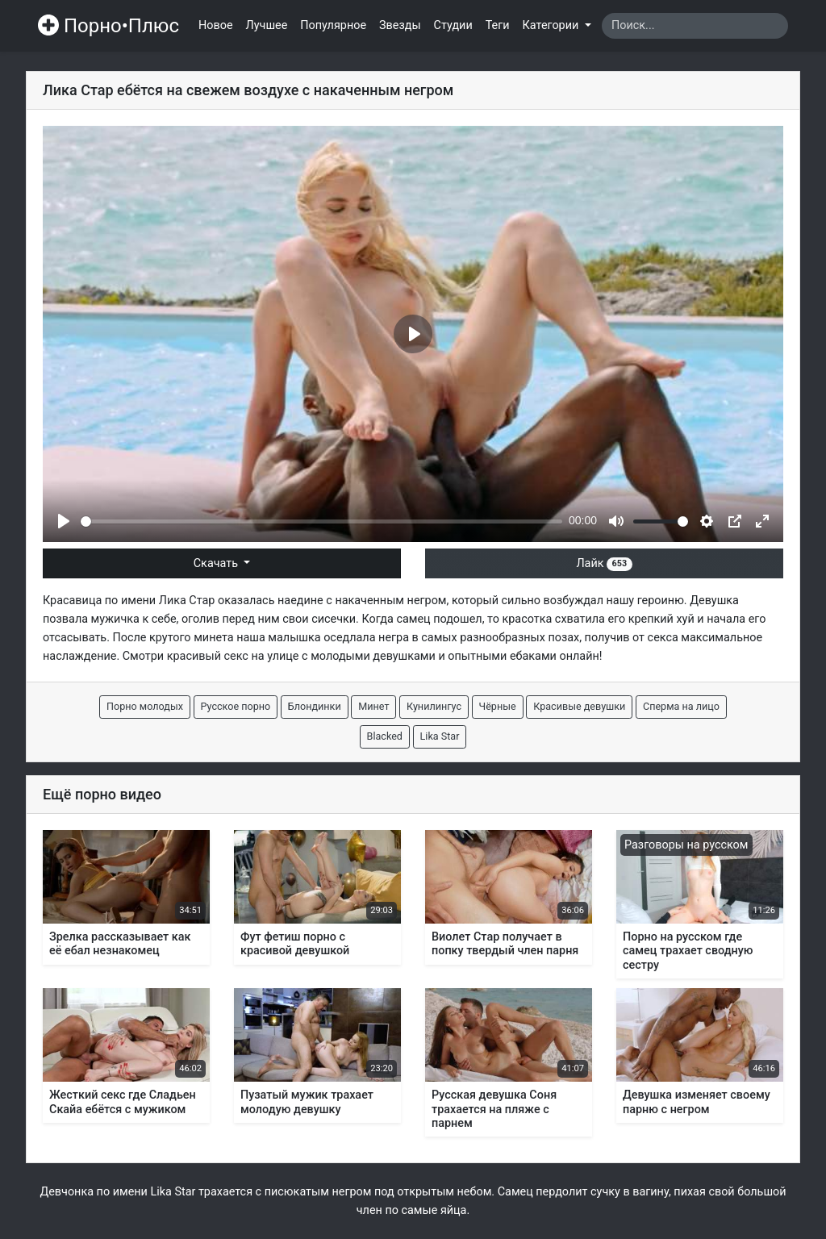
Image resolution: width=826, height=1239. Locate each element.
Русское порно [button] (236, 706)
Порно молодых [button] (144, 706)
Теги (498, 25)
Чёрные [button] (497, 706)
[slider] (321, 521)
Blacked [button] (385, 736)
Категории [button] (552, 25)
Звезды (400, 25)
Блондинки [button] (314, 706)
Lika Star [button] (440, 736)
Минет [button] (373, 706)
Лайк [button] (604, 563)
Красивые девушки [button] (579, 706)
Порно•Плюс (108, 26)
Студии (453, 25)
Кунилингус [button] (434, 706)
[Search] (695, 26)
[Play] (64, 521)
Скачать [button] (217, 563)
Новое (215, 25)
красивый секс (207, 656)
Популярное (333, 25)
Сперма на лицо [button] (681, 706)
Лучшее (267, 25)
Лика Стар (187, 600)
